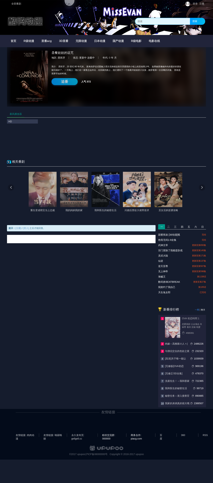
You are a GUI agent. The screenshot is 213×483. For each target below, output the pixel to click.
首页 (13, 40)
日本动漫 (99, 40)
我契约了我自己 (166, 287)
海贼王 (162, 276)
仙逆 (160, 260)
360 (183, 435)
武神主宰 (163, 245)
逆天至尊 (163, 266)
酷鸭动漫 (25, 21)
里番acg (46, 40)
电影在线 (154, 40)
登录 (195, 3)
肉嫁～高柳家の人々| (176, 343)
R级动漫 (29, 40)
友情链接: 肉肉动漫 (25, 435)
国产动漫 (118, 40)
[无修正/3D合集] (173, 373)
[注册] (18, 228)
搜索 (194, 21)
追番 (64, 82)
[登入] (26, 228)
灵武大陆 (163, 255)
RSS (205, 435)
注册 (201, 3)
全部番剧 (16, 3)
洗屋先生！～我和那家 (177, 381)
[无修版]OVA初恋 (174, 366)
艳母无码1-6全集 (167, 240)
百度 (161, 435)
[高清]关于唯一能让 (175, 358)
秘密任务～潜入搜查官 (177, 395)
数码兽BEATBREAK (169, 281)
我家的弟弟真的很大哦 (177, 403)
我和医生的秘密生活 (176, 388)
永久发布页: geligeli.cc (77, 435)
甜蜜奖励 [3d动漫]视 (169, 234)
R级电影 (136, 40)
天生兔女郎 (164, 292)
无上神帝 (163, 271)
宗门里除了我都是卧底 (170, 250)
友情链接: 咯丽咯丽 (52, 435)
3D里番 (63, 40)
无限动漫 (81, 40)
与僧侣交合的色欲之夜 (177, 351)
